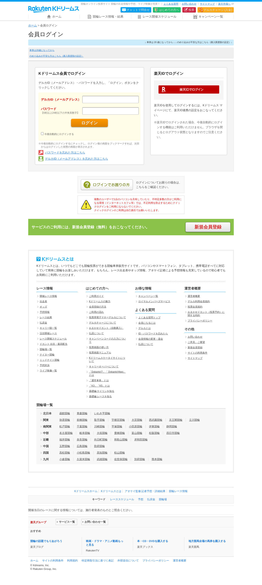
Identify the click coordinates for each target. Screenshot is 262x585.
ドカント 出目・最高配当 (53, 344)
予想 (140, 499)
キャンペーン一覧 (148, 296)
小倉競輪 (64, 459)
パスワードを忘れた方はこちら (65, 152)
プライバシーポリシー (200, 320)
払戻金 (43, 322)
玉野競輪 (64, 446)
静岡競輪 (171, 426)
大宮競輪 (137, 419)
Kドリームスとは (111, 491)
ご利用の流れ (96, 312)
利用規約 (72, 560)
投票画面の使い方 (99, 347)
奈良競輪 (82, 439)
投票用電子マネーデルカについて (107, 317)
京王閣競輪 (175, 419)
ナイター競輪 (47, 354)
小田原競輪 (135, 426)
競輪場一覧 (46, 349)
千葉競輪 (82, 426)
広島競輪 (82, 446)
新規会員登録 (207, 227)
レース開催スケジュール (53, 338)
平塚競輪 (117, 426)
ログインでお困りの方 (107, 184)
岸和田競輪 (141, 439)
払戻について (96, 333)
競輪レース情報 (178, 491)
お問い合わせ (189, 3)
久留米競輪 (83, 459)
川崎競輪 (99, 426)
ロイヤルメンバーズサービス (154, 301)
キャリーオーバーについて (104, 366)
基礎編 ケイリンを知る (101, 391)
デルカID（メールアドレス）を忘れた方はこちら (76, 158)
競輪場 (163, 499)
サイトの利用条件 (197, 352)
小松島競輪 (83, 452)
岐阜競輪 (84, 433)
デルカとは (144, 328)
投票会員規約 (195, 306)
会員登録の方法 (97, 306)
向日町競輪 (100, 439)
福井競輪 (64, 439)
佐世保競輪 (121, 459)
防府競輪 (99, 446)
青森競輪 (82, 413)
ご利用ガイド (96, 296)
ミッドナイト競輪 (49, 360)
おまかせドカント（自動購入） (106, 328)
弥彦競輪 (64, 419)
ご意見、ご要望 (196, 342)
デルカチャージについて (102, 322)
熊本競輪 (157, 459)
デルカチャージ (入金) (218, 9)
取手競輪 (99, 419)
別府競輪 (139, 459)
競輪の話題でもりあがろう (46, 541)
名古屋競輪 (66, 433)
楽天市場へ (224, 3)
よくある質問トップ (149, 317)
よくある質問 (171, 3)
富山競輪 (137, 433)
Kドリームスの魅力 (99, 301)
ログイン (89, 123)
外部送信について (128, 560)
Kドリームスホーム (85, 491)
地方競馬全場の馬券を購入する (207, 541)
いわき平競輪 (102, 413)
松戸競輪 (64, 426)
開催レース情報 (48, 296)
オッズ (43, 306)
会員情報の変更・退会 (150, 338)
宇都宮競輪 (118, 419)
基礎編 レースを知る (100, 396)
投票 (191, 9)
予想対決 (45, 365)
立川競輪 (194, 419)
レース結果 (46, 317)
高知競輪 (102, 452)
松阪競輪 (154, 433)
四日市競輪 (173, 433)
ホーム (32, 25)
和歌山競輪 (121, 439)
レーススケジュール (122, 499)
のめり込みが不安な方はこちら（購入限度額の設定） (56, 56)
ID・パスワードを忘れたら (153, 333)
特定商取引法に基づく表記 (98, 560)
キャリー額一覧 (48, 328)
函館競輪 (64, 413)
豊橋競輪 (119, 433)
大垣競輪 (102, 433)
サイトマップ (207, 3)
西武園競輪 (155, 419)
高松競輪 (64, 452)
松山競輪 (119, 452)
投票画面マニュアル (100, 352)
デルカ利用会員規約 (199, 301)
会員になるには (147, 322)
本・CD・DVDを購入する (152, 541)
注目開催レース (48, 333)
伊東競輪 (154, 426)
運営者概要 (194, 296)
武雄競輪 (102, 459)
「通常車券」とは (99, 380)
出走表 (43, 301)
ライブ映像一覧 (48, 370)
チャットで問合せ (138, 9)
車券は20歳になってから (41, 50)
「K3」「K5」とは (99, 385)
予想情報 (45, 312)
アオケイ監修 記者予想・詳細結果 (145, 491)
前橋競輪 (82, 419)
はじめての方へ (169, 9)
